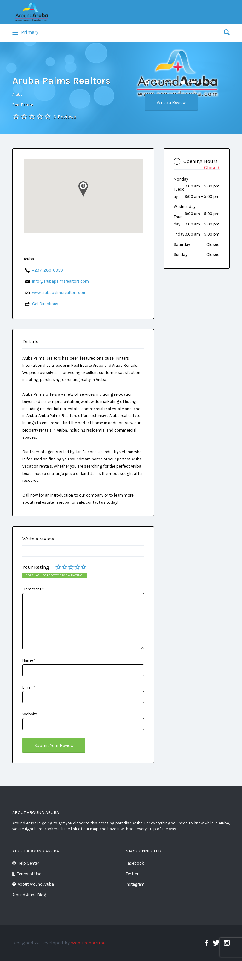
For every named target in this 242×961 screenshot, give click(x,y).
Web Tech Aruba (88, 943)
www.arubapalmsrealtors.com (59, 292)
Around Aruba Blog (29, 895)
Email (28, 687)
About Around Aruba (36, 884)
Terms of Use (29, 873)
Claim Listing (196, 82)
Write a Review (171, 102)
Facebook (135, 863)
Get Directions (45, 303)
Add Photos (159, 82)
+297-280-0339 (47, 270)
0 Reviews (64, 117)
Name (29, 660)
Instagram (135, 884)
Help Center (28, 863)
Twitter (132, 873)
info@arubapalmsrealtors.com (60, 281)
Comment (33, 589)
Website (30, 714)
